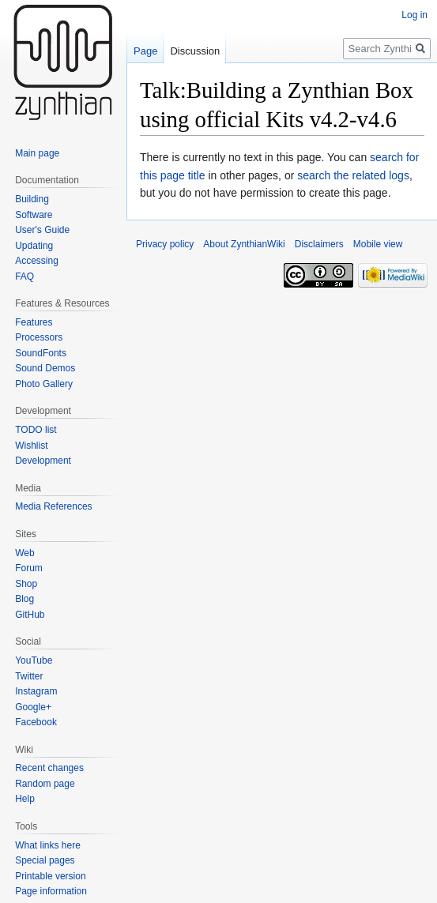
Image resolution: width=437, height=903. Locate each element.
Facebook (36, 722)
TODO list (35, 429)
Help (25, 798)
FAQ (24, 276)
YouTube (33, 660)
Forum (29, 568)
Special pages (44, 860)
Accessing (36, 260)
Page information (51, 891)
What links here (48, 845)
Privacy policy (165, 244)
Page (145, 51)
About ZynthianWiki (243, 244)
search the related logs (353, 175)
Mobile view (378, 244)
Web (24, 553)
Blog (24, 598)
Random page (44, 783)
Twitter (29, 676)
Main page (37, 153)
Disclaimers (319, 244)
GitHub (29, 614)
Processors (38, 337)
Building (32, 199)
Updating (34, 245)
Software (33, 214)
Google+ (33, 707)
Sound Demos (45, 368)
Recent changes (49, 767)
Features (33, 322)
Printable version (50, 876)
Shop (26, 583)
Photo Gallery (44, 383)
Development (43, 460)
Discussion (195, 51)
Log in (414, 15)
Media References (53, 506)
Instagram (36, 691)
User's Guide (42, 229)
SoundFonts (40, 353)
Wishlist (31, 445)
